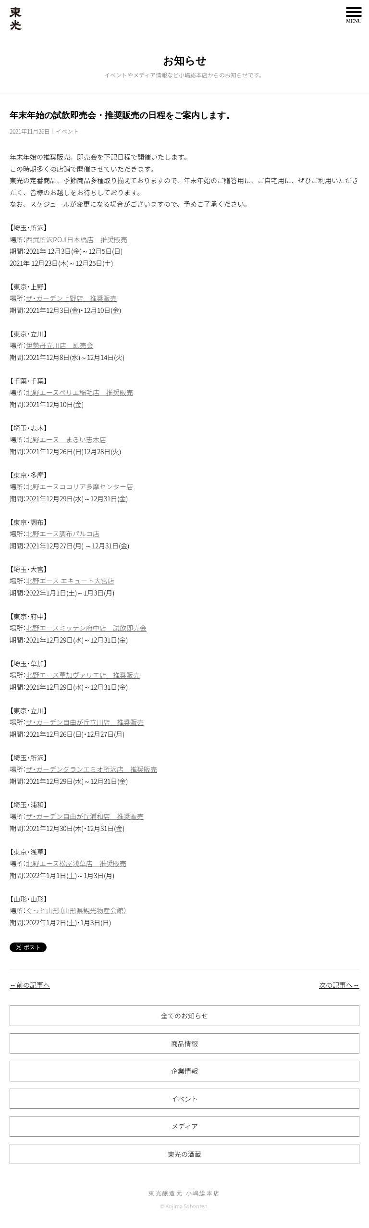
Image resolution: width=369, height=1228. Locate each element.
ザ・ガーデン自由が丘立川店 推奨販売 (85, 722)
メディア (185, 1126)
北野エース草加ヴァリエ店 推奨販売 (83, 675)
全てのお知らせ (184, 1015)
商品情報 (184, 1043)
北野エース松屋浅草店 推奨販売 (76, 863)
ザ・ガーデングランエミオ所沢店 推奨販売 (91, 769)
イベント (67, 131)
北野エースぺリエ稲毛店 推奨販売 (79, 392)
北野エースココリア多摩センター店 (79, 486)
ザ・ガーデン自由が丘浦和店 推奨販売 (85, 816)
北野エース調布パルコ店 (62, 533)
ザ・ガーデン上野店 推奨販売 (71, 298)
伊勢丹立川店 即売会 (59, 345)
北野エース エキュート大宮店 (70, 580)
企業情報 (184, 1071)
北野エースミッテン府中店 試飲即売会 (86, 628)
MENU (354, 15)
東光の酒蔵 (184, 1154)
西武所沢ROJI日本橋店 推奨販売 (76, 239)
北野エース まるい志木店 (66, 439)
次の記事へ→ (339, 985)
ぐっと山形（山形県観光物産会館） (76, 910)
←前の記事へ (30, 985)
